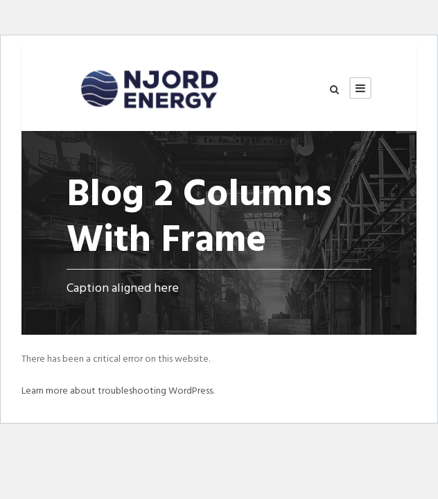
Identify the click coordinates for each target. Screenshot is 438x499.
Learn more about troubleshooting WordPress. (117, 391)
